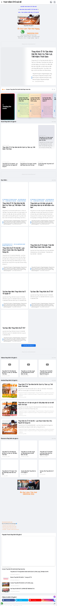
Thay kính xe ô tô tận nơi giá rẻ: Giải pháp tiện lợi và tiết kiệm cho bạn (46, 139)
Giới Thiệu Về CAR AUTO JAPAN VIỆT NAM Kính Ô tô (22, 588)
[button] (2, 2)
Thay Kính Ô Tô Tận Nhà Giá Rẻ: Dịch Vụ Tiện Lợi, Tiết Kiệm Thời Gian (42, 54)
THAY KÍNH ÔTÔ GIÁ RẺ (12, 2)
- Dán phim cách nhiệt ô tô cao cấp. (9, 526)
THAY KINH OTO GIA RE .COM (7, 522)
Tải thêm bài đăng (28, 345)
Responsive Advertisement (28, 44)
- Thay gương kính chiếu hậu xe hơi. (9, 528)
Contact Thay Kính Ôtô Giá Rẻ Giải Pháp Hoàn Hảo (18, 89)
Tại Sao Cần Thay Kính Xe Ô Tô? (41, 292)
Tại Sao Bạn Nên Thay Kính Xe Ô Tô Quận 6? (47, 99)
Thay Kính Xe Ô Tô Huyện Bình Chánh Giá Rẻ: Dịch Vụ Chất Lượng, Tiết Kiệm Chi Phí (29, 571)
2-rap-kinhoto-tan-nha (11, 201)
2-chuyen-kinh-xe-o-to (8, 244)
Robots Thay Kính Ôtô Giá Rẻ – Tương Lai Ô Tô (21, 577)
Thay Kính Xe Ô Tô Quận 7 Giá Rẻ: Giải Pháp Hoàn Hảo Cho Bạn (28, 164)
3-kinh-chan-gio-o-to (7, 245)
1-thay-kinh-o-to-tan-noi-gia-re (10, 199)
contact (32, 104)
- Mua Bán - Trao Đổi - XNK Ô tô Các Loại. (10, 529)
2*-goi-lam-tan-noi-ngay (19, 244)
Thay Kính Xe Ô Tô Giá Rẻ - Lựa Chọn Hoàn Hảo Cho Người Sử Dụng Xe (10, 165)
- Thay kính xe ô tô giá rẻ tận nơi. (8, 525)
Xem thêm (54, 121)
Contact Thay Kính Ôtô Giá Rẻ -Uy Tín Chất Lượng (35, 99)
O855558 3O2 (32, 33)
